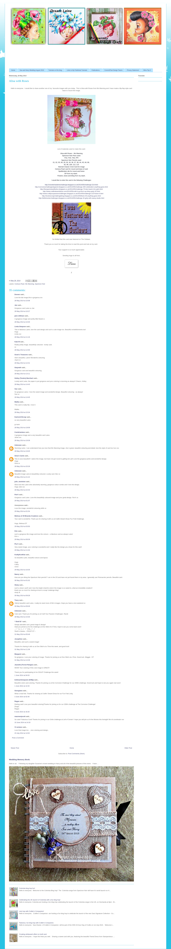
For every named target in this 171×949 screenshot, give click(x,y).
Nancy (17, 574)
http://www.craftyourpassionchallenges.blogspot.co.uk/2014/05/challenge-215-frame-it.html (71, 193)
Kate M (17, 342)
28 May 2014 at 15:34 (22, 412)
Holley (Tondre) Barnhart (24, 378)
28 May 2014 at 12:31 (22, 363)
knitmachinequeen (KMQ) (24, 680)
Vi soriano (18, 727)
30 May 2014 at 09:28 (22, 595)
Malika (17, 402)
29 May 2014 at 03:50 (22, 526)
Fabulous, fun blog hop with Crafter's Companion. (36, 923)
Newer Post (15, 748)
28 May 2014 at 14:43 (22, 384)
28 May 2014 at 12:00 (22, 350)
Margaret (18, 654)
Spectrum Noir (40, 284)
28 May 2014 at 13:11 (22, 374)
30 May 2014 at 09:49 (22, 606)
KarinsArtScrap (20, 417)
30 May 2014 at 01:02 (22, 580)
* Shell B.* (18, 621)
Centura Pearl (19, 284)
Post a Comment (18, 738)
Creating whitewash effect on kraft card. (33, 934)
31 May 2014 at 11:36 (22, 649)
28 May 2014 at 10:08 (22, 301)
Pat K (17, 494)
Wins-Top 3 (147, 70)
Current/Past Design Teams (114, 70)
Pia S (16, 544)
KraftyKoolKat (20, 555)
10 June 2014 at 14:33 (22, 722)
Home (13, 70)
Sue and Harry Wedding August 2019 (32, 70)
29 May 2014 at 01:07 (22, 501)
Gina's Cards (19, 456)
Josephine (18, 639)
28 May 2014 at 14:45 (22, 397)
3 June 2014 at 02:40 (22, 697)
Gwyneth (18, 367)
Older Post (128, 748)
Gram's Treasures (21, 355)
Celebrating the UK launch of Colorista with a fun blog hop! (39, 900)
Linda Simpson (20, 326)
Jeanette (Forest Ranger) (24, 665)
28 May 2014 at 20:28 (22, 466)
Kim (16, 531)
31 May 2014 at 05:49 (22, 634)
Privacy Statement (133, 70)
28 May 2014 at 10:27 (22, 311)
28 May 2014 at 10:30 (22, 322)
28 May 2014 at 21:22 (22, 477)
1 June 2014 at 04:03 (22, 675)
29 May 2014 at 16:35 (22, 570)
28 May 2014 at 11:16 (22, 337)
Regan (17, 701)
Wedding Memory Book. (19, 759)
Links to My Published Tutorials (77, 70)
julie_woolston (20, 481)
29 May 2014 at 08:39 (22, 539)
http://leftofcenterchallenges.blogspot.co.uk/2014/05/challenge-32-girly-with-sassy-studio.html (71, 198)
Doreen (17, 294)
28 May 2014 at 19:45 (22, 451)
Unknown (18, 445)
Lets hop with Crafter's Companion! (31, 911)
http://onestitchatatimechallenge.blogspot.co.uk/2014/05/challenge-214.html (71, 185)
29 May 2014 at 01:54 (22, 511)
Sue (16, 389)
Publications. (96, 70)
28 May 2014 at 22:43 (22, 490)
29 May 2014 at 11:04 (22, 550)
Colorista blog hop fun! (27, 888)
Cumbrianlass (20, 432)
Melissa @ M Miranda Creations (26, 516)
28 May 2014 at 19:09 (22, 427)
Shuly (17, 585)
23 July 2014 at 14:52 (22, 733)
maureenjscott (20, 716)
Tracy (17, 600)
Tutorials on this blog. (55, 70)
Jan (16, 305)
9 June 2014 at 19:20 (22, 712)
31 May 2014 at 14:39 (22, 660)
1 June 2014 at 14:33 (22, 686)
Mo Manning (29, 284)
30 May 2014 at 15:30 (22, 617)
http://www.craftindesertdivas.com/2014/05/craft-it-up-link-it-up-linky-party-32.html (71, 191)
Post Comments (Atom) (76, 754)
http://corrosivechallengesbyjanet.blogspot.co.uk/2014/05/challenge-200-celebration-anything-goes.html (71, 187)
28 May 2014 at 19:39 (22, 440)
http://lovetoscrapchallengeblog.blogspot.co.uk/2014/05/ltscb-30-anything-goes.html (71, 196)
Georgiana (18, 691)
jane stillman (19, 316)
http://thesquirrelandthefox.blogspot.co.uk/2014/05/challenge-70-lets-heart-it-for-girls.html (71, 189)
